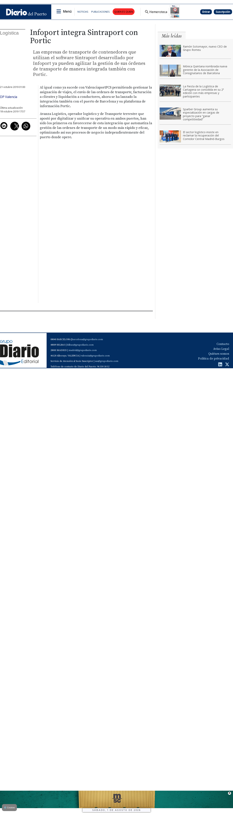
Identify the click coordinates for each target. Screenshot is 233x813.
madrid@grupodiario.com (83, 350)
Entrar (206, 12)
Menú (67, 11)
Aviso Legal (221, 349)
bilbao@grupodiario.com (80, 344)
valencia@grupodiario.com (95, 355)
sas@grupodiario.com (106, 361)
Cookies (9, 807)
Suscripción (223, 12)
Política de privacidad (213, 358)
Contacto (222, 344)
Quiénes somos (218, 354)
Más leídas (172, 36)
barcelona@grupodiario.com (87, 339)
